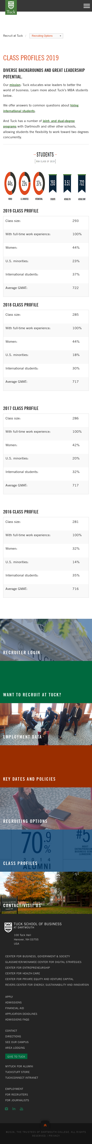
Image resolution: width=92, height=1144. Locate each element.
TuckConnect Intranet (21, 1077)
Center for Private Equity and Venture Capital (39, 979)
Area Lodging (15, 1047)
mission (14, 84)
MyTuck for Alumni (19, 1066)
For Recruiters (16, 1094)
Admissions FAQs (17, 1019)
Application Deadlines (21, 1013)
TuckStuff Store (17, 1072)
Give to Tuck (16, 1056)
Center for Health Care (22, 973)
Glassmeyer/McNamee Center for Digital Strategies (43, 962)
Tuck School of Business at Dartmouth (11, 7)
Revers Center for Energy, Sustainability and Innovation (47, 984)
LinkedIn (13, 1108)
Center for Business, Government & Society (37, 956)
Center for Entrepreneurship (27, 967)
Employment (14, 1088)
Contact (11, 1030)
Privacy (54, 1135)
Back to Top (46, 1124)
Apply (9, 996)
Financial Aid (14, 1008)
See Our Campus (17, 1042)
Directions (13, 1036)
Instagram (6, 1108)
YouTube (21, 1108)
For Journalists (17, 1100)
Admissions (13, 1002)
